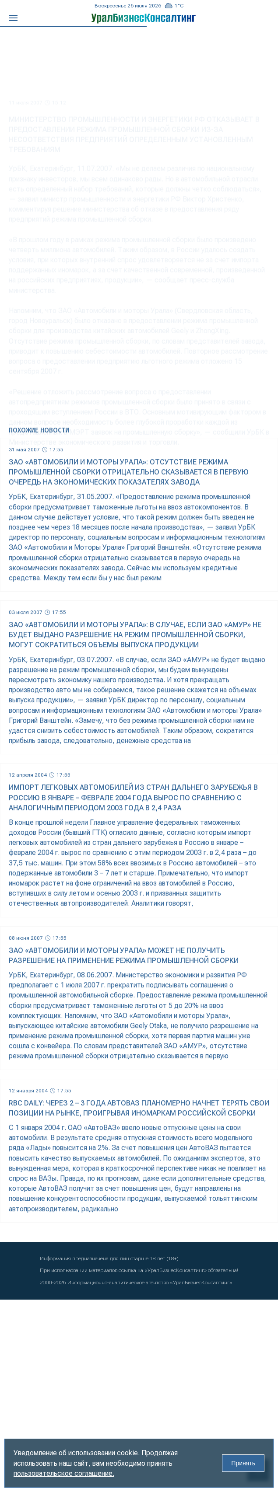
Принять (243, 1463)
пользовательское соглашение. (64, 1473)
